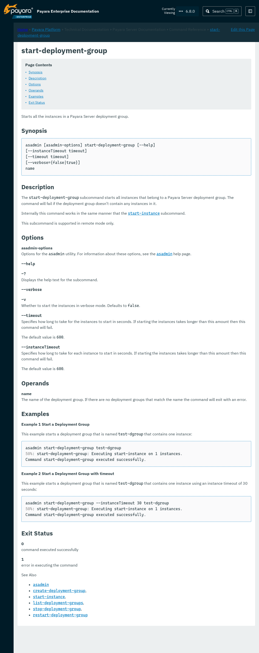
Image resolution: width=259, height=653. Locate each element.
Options (99, 84)
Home (87, 51)
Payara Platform (110, 51)
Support (63, 644)
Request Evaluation (28, 644)
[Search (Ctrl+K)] (222, 11)
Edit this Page (243, 51)
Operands (100, 90)
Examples (100, 96)
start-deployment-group (174, 57)
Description (102, 78)
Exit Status (101, 102)
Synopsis (100, 72)
